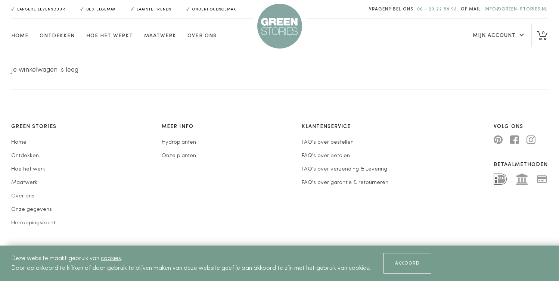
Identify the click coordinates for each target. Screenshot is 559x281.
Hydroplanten (179, 142)
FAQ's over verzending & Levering (344, 169)
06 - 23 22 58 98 (437, 9)
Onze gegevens (31, 209)
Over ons (201, 35)
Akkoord (407, 263)
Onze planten (179, 156)
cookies (111, 259)
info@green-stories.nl (516, 9)
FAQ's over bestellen (328, 142)
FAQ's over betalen (326, 156)
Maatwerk (160, 35)
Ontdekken (57, 35)
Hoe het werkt (109, 35)
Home (19, 35)
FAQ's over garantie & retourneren (345, 182)
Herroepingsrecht (33, 223)
